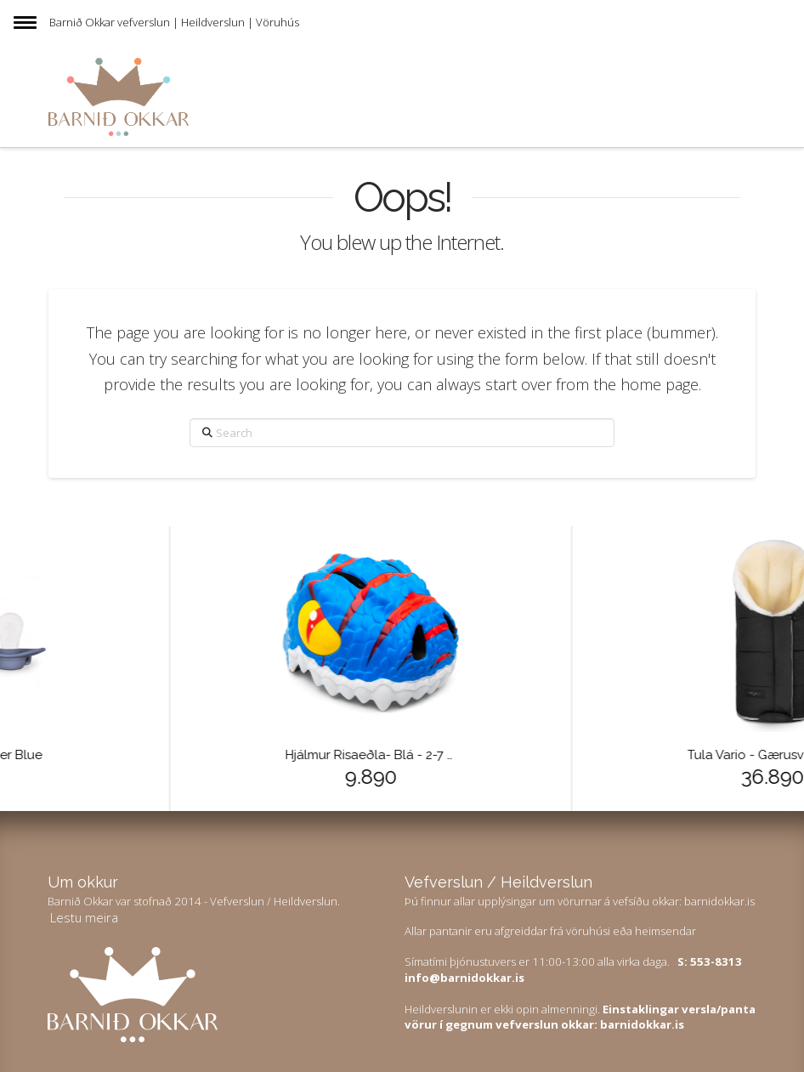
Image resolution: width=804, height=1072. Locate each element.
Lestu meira (84, 917)
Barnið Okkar (82, 22)
